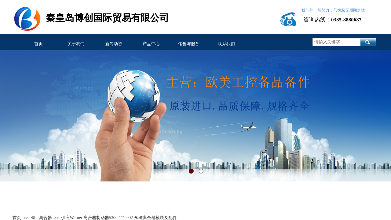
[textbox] (336, 42)
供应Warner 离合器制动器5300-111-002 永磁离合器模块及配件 (119, 217)
